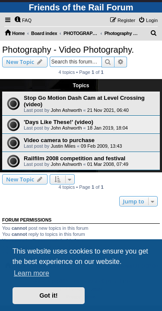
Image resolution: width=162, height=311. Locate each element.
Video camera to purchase (59, 140)
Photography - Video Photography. (68, 49)
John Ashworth (66, 110)
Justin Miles (63, 146)
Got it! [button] (48, 295)
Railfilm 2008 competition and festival (74, 158)
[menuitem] (23, 20)
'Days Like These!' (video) (58, 122)
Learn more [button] (31, 273)
